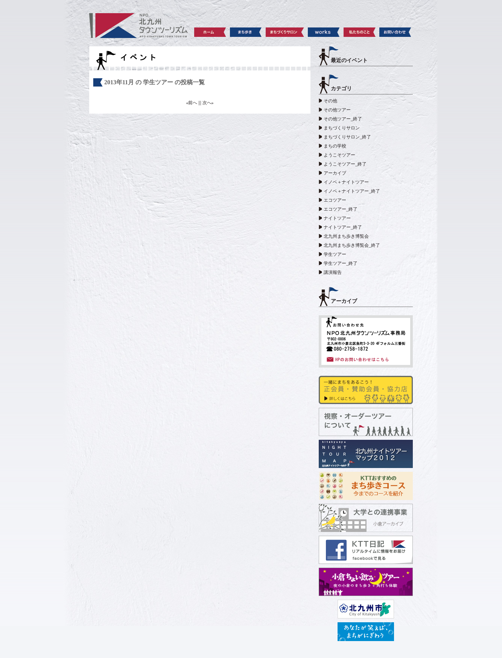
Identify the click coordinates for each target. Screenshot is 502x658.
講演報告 (333, 272)
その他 (330, 100)
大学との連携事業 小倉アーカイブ (366, 518)
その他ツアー (337, 109)
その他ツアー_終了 (343, 119)
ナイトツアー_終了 (343, 227)
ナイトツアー (337, 218)
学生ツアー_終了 (340, 263)
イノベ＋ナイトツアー (346, 182)
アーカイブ (335, 173)
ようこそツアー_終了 (345, 164)
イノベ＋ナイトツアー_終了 (352, 191)
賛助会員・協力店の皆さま (366, 390)
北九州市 (366, 609)
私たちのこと (360, 32)
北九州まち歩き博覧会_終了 (352, 245)
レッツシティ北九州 (366, 631)
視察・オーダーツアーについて (366, 422)
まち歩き (246, 32)
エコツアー (335, 200)
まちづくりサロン (285, 32)
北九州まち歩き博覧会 (346, 236)
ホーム (210, 32)
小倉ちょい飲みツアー (366, 582)
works (324, 32)
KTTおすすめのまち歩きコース (366, 486)
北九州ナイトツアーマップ (366, 454)
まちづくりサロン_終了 (347, 137)
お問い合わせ (395, 32)
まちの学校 (335, 146)
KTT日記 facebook (366, 550)
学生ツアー (335, 254)
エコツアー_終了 (340, 209)
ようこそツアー (339, 155)
